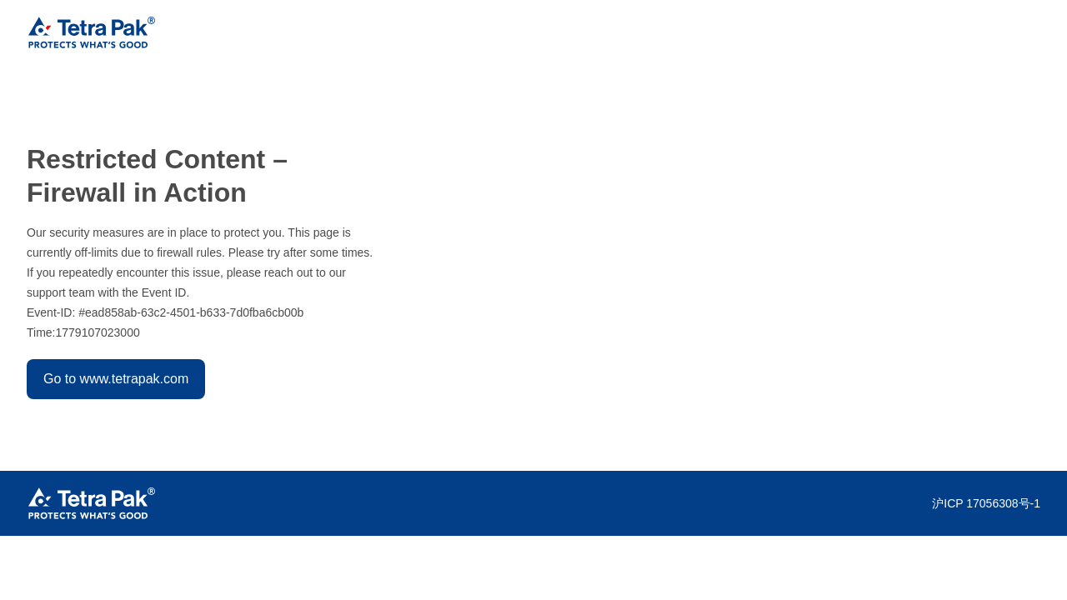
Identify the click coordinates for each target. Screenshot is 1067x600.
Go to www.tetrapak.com (115, 379)
